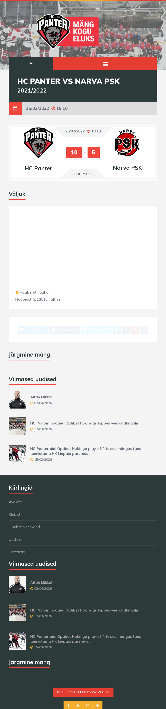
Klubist (14, 514)
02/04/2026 (43, 403)
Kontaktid (17, 552)
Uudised (15, 539)
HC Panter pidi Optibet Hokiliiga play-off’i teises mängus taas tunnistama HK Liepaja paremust (85, 451)
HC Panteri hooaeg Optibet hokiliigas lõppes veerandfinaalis (84, 423)
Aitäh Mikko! (41, 397)
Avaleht (15, 502)
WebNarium (100, 692)
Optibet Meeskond (24, 527)
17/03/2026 (43, 429)
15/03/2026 (43, 459)
